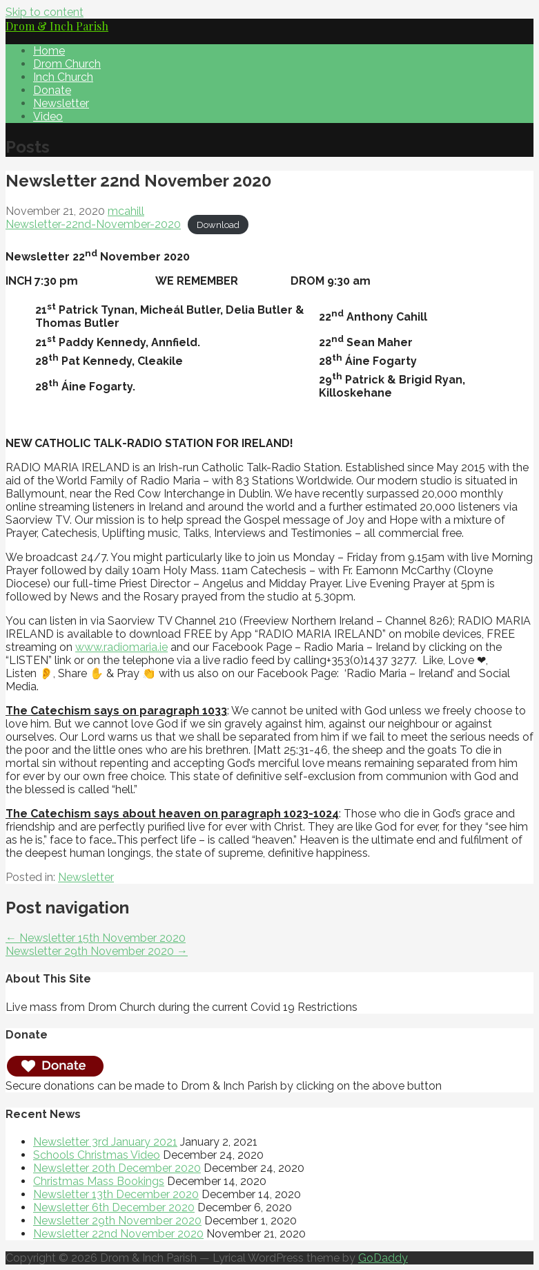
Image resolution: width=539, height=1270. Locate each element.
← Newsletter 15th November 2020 (96, 938)
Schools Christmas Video (96, 1155)
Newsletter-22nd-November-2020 (93, 224)
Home (49, 50)
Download (218, 225)
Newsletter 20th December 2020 (117, 1168)
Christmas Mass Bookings (98, 1181)
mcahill (126, 211)
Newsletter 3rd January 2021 (105, 1141)
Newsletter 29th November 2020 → (97, 951)
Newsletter (61, 103)
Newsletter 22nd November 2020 (118, 1233)
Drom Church (67, 63)
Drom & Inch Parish (57, 26)
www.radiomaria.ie (121, 647)
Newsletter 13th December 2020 (116, 1194)
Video (48, 116)
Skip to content (45, 12)
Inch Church (63, 77)
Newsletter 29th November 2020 (117, 1220)
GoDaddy (383, 1257)
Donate (52, 90)
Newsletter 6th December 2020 (114, 1207)
